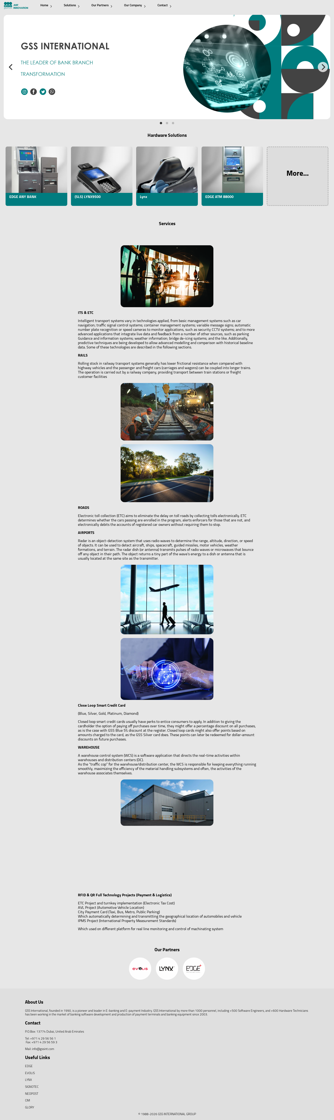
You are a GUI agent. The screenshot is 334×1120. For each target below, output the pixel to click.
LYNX (28, 1080)
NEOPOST (31, 1093)
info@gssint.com (43, 1049)
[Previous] (11, 67)
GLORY (29, 1107)
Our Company (135, 5)
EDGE (29, 1066)
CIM (27, 1100)
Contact (164, 5)
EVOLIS (30, 1073)
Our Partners (101, 5)
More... (297, 174)
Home (46, 5)
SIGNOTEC (32, 1086)
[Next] (323, 67)
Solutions (72, 5)
